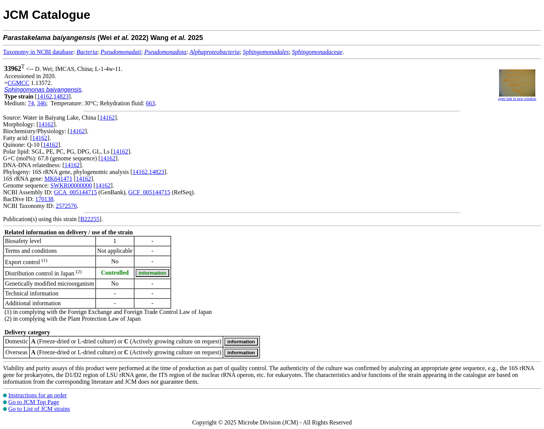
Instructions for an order (37, 395)
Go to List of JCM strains (39, 409)
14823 (61, 96)
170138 (44, 199)
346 (41, 103)
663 (150, 103)
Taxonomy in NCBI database (38, 52)
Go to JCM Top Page (33, 402)
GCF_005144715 (149, 192)
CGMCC (18, 83)
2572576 (66, 206)
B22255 (89, 219)
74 (31, 103)
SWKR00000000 (71, 185)
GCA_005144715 (75, 192)
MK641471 (59, 178)
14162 (44, 96)
